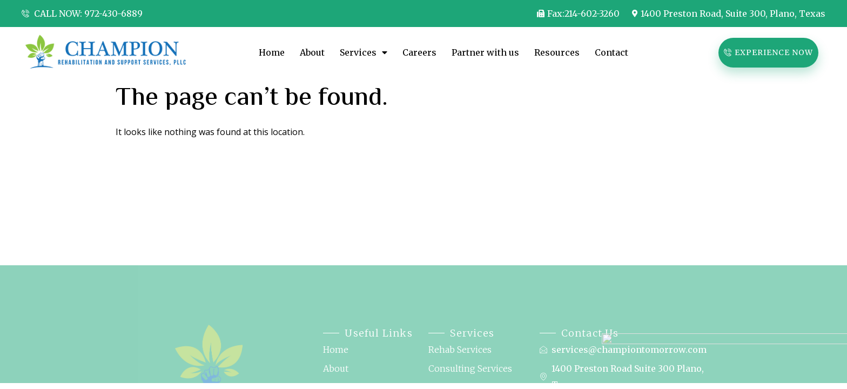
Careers (419, 52)
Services (363, 52)
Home (272, 52)
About (312, 52)
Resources (557, 52)
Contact (612, 52)
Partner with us (485, 52)
